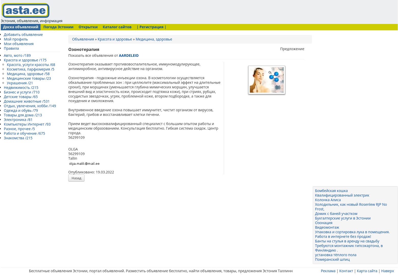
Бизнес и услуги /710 (21, 92)
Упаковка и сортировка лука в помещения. (352, 231)
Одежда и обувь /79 (21, 110)
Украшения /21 (20, 82)
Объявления (83, 39)
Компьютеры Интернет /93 (27, 124)
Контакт (346, 270)
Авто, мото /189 (17, 55)
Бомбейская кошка (331, 190)
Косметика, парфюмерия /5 (30, 69)
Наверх (387, 270)
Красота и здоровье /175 (25, 60)
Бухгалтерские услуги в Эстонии (342, 218)
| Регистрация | (152, 26)
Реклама (328, 270)
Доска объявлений (20, 26)
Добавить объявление (23, 34)
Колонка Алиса (328, 199)
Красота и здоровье (115, 39)
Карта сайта (367, 270)
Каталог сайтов (117, 26)
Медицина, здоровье (154, 39)
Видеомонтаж (327, 227)
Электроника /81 (18, 119)
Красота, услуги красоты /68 (31, 64)
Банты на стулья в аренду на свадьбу (347, 241)
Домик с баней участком (336, 213)
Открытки (88, 26)
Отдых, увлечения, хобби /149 (30, 105)
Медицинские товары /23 (29, 78)
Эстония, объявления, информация (31, 12)
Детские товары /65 (21, 96)
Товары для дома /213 (23, 115)
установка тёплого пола (335, 254)
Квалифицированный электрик (342, 195)
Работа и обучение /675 (24, 133)
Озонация (323, 222)
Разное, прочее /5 (19, 128)
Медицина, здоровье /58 (28, 73)
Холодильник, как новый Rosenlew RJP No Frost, (351, 206)
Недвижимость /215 (21, 87)
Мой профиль (16, 39)
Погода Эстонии (58, 26)
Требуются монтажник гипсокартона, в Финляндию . (349, 248)
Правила (11, 48)
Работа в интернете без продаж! (343, 236)
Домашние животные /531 (27, 101)
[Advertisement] (160, 11)
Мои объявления (19, 43)
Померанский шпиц (332, 259)
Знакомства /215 (18, 137)
